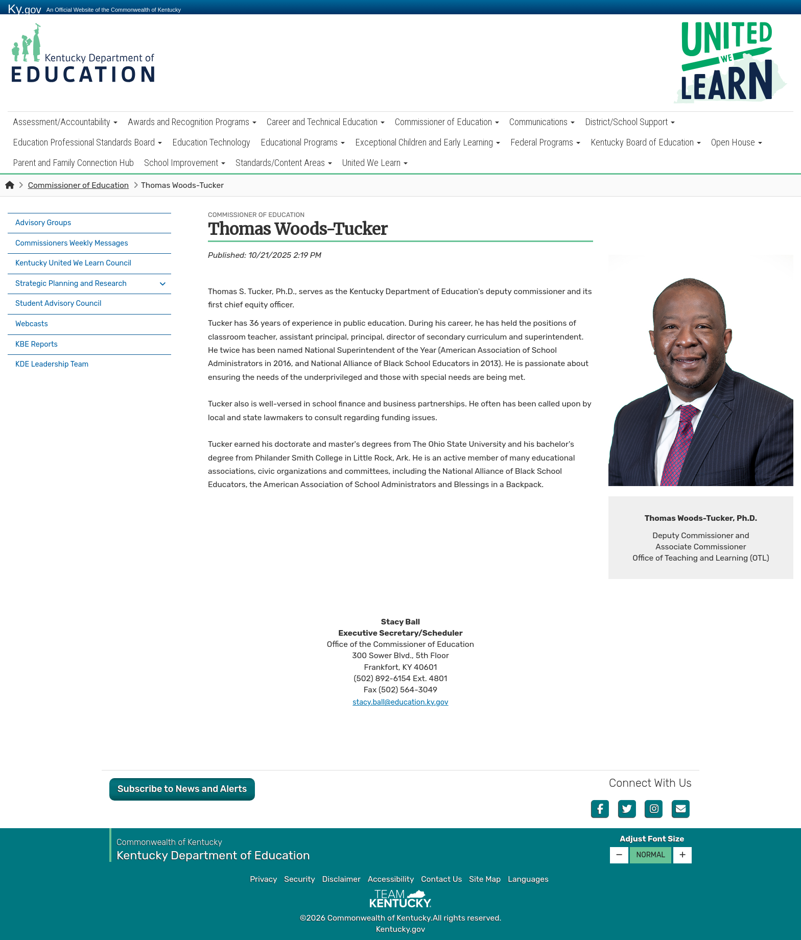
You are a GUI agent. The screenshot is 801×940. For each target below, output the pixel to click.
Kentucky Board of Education (646, 142)
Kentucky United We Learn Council (78, 257)
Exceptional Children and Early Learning (427, 142)
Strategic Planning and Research (75, 275)
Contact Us (441, 879)
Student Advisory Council (61, 293)
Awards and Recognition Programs (192, 121)
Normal (650, 855)
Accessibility (391, 879)
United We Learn (375, 162)
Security (299, 879)
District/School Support (630, 121)
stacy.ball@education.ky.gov (401, 702)
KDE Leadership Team (55, 347)
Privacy (263, 879)
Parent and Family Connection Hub (73, 162)
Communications (542, 121)
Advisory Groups (45, 222)
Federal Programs (545, 142)
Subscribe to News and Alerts (182, 788)
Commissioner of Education (447, 121)
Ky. (24, 9)
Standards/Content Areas (283, 162)
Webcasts (33, 312)
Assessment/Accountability (65, 121)
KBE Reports (38, 329)
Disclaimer (341, 879)
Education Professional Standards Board (87, 142)
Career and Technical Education (326, 121)
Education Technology (211, 142)
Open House (736, 142)
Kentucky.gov (401, 929)
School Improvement (184, 162)
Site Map (485, 879)
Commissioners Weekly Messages (76, 240)
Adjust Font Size (652, 838)
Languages (528, 879)
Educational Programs (303, 142)
